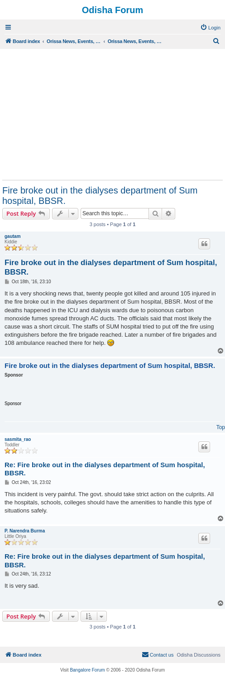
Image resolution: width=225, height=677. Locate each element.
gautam (13, 236)
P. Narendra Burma (25, 530)
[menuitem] (210, 27)
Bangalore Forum (87, 669)
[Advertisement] (112, 114)
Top (220, 427)
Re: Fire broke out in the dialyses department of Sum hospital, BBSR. (105, 469)
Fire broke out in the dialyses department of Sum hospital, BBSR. (99, 195)
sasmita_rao (18, 439)
